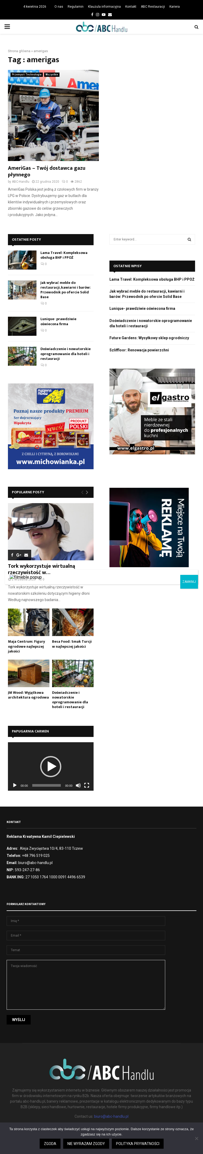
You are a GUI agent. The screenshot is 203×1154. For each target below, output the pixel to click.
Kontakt (130, 6)
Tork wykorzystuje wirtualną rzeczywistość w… (41, 569)
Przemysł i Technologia (26, 74)
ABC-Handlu (20, 182)
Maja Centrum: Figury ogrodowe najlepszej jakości (26, 646)
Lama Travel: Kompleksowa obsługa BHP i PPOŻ (63, 255)
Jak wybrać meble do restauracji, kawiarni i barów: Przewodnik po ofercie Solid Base (65, 290)
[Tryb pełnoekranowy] (86, 785)
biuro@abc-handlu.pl (111, 1116)
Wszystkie (51, 74)
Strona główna (19, 51)
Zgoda (119, 1150)
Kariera (174, 6)
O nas (58, 6)
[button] (50, 766)
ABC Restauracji (153, 6)
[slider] (46, 785)
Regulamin (76, 6)
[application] (51, 766)
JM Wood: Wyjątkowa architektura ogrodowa (28, 695)
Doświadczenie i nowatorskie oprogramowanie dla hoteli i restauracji (65, 353)
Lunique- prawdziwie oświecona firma (58, 321)
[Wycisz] (78, 785)
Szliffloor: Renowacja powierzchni (139, 350)
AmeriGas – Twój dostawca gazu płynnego (46, 171)
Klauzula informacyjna (104, 6)
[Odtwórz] (14, 785)
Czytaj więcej (143, 1150)
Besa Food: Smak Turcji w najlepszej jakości (72, 643)
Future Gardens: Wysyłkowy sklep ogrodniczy (149, 338)
